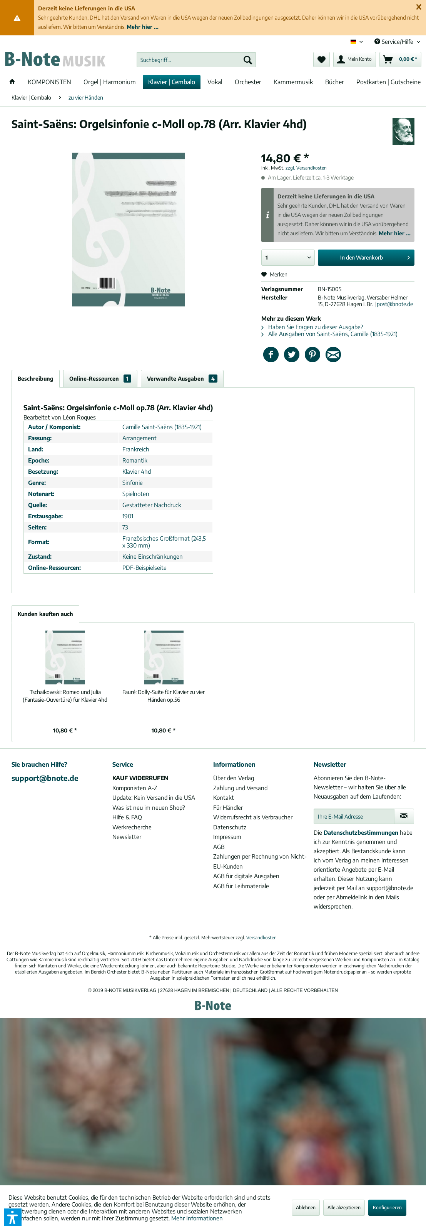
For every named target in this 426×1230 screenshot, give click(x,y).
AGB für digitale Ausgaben (246, 875)
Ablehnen (306, 1207)
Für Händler (228, 807)
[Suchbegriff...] (196, 59)
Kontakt (223, 797)
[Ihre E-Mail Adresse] (354, 816)
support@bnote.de (45, 777)
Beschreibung (35, 378)
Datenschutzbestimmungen (361, 832)
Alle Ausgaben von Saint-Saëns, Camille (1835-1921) (329, 333)
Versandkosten (261, 937)
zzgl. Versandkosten (306, 168)
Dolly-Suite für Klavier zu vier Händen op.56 (163, 696)
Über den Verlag (233, 777)
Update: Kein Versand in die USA (153, 797)
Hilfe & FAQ (127, 817)
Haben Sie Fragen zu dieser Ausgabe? (312, 326)
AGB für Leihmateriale (241, 885)
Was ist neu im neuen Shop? (148, 807)
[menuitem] (196, 59)
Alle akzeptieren (344, 1207)
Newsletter (126, 836)
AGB (218, 846)
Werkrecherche (132, 827)
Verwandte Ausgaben (182, 378)
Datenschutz (229, 827)
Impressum (227, 836)
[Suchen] (248, 59)
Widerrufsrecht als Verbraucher (252, 817)
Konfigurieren (387, 1207)
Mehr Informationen (197, 1218)
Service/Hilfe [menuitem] (394, 41)
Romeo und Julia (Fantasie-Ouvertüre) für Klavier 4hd (65, 696)
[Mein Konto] (354, 59)
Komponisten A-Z (134, 787)
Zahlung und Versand (240, 787)
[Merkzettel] (321, 59)
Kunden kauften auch (45, 614)
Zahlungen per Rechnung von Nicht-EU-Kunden (260, 861)
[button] (13, 1217)
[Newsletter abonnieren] (404, 816)
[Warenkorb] (400, 59)
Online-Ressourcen (100, 378)
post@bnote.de (395, 304)
